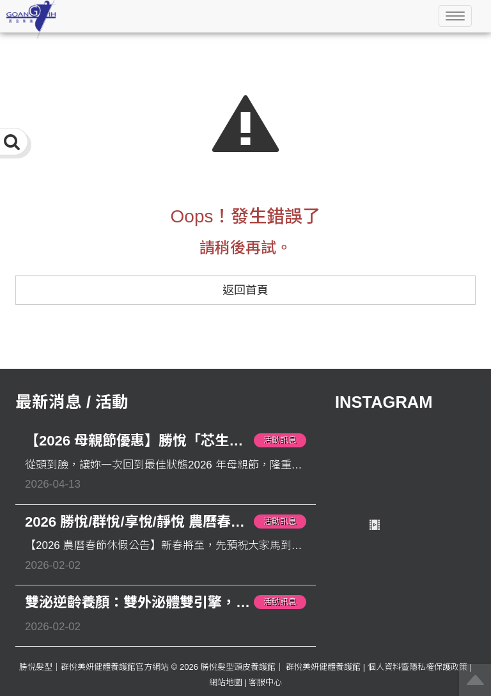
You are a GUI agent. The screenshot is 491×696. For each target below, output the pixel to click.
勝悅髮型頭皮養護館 (238, 667)
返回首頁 (245, 290)
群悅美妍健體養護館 (323, 667)
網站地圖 (225, 682)
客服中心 (265, 682)
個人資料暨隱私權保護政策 (417, 667)
